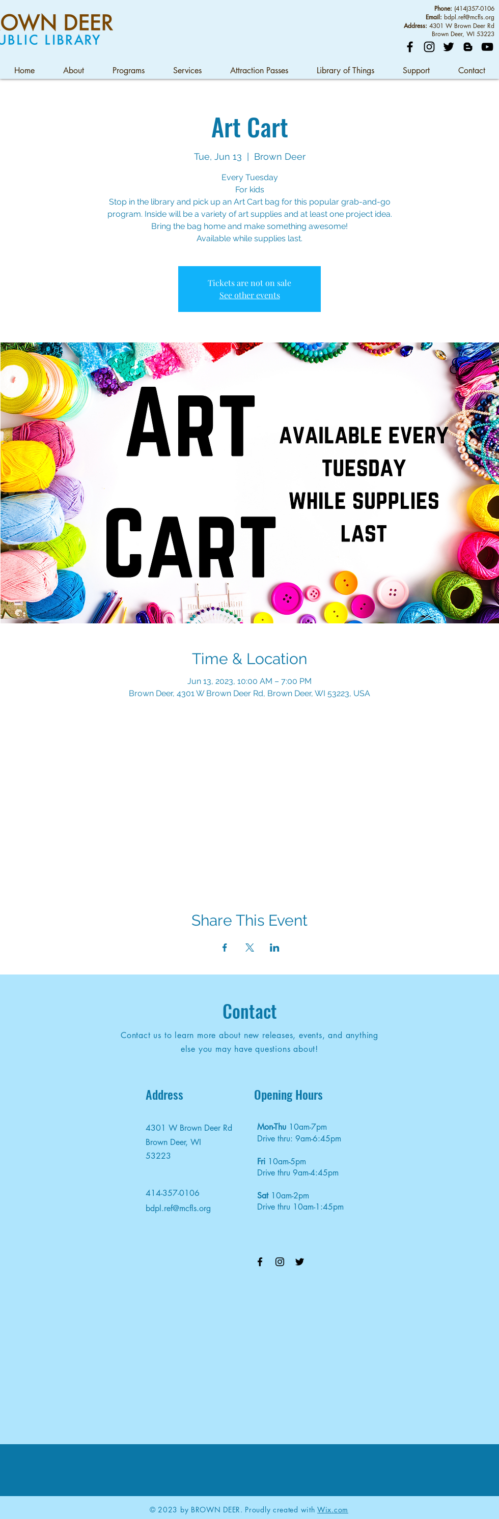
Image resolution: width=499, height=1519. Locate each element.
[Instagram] (429, 47)
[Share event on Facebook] (225, 947)
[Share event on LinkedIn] (275, 947)
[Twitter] (448, 47)
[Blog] (468, 47)
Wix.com (332, 1509)
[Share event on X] (250, 947)
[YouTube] (487, 47)
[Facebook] (410, 47)
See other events (249, 295)
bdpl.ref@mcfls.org (469, 17)
